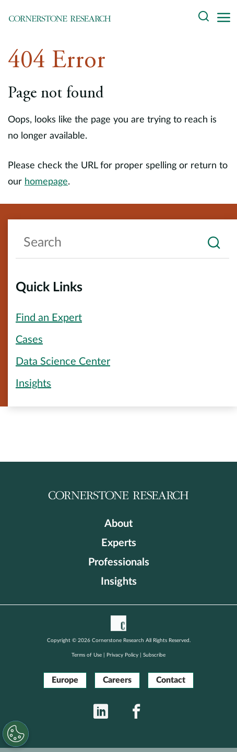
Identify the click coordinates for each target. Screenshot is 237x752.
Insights (119, 581)
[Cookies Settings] (15, 734)
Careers (117, 680)
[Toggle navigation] (226, 18)
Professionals (118, 562)
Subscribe (154, 655)
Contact (170, 680)
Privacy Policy (122, 655)
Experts (118, 543)
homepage (46, 182)
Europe (65, 680)
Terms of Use (87, 655)
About (118, 524)
